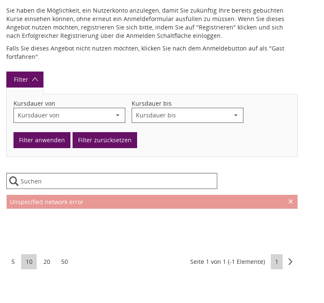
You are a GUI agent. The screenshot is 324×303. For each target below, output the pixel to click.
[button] (118, 115)
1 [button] (276, 262)
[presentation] (152, 230)
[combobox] (62, 115)
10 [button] (29, 262)
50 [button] (64, 262)
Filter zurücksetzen (105, 140)
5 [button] (13, 262)
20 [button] (46, 262)
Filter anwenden (42, 140)
